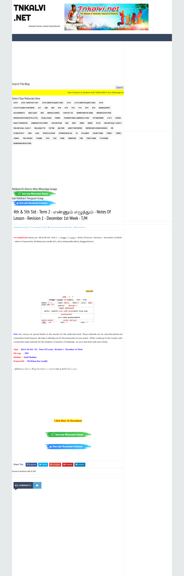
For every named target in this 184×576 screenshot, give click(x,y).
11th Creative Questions (84, 103)
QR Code (61, 128)
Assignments (19, 113)
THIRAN (39, 138)
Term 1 (109, 133)
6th (73, 108)
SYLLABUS (85, 133)
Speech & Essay (49, 133)
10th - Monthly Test (30, 103)
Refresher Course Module (96, 128)
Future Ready (98, 118)
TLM (54, 138)
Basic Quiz (32, 113)
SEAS (30, 133)
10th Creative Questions (52, 103)
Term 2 (118, 133)
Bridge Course (53, 113)
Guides (118, 118)
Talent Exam (98, 133)
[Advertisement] (68, 61)
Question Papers (75, 128)
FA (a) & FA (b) (46, 118)
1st (39, 108)
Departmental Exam (85, 113)
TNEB (62, 138)
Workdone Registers (22, 143)
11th (69, 103)
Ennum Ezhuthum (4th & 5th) (26, 118)
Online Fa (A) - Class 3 (112, 123)
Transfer (72, 138)
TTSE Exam (104, 138)
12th (101, 103)
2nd (46, 108)
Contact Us (68, 113)
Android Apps (104, 108)
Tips (47, 138)
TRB (81, 138)
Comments (80, 227)
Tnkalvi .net (29, 13)
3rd (52, 108)
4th (59, 108)
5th (66, 108)
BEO (42, 113)
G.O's (109, 118)
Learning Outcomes (39, 123)
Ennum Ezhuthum (104, 113)
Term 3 (16, 138)
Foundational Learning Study (76, 118)
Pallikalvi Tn (39, 128)
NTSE (98, 123)
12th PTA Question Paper (24, 108)
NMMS (90, 123)
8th (86, 108)
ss (77, 133)
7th (80, 108)
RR (112, 128)
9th (93, 108)
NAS (66, 123)
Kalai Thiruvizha (20, 123)
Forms (57, 118)
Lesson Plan (56, 123)
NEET (74, 123)
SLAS (37, 133)
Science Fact (19, 133)
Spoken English (65, 133)
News (82, 123)
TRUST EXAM (91, 138)
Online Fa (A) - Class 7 (22, 128)
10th (16, 103)
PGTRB (51, 128)
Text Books (27, 138)
